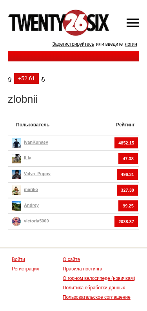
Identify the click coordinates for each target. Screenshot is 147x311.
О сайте (71, 259)
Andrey (31, 205)
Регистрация (25, 269)
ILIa (27, 158)
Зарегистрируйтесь (73, 44)
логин (131, 44)
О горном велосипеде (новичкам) (99, 278)
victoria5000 (36, 220)
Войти (18, 259)
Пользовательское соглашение (97, 297)
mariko (31, 189)
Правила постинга (82, 269)
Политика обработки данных (94, 288)
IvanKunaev (36, 142)
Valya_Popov (37, 173)
